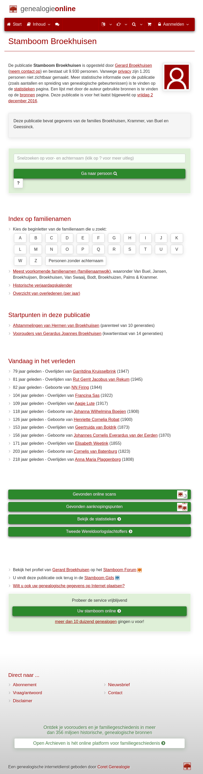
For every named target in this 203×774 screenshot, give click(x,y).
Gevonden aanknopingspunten (126, 507)
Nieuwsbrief (119, 685)
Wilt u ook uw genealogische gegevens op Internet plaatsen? (69, 586)
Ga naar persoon (99, 173)
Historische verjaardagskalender (42, 285)
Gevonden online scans (130, 494)
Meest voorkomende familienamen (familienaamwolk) (62, 271)
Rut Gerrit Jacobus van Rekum (101, 379)
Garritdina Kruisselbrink (94, 371)
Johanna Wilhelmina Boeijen (100, 411)
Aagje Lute (85, 403)
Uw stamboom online (99, 611)
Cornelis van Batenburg (95, 451)
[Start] (48, 10)
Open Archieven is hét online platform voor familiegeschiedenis (99, 743)
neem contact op (25, 71)
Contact (115, 693)
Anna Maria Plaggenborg (98, 459)
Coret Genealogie (113, 767)
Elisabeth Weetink (91, 443)
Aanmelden (172, 24)
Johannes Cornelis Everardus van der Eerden (116, 435)
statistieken (24, 89)
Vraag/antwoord (27, 693)
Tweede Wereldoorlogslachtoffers (99, 531)
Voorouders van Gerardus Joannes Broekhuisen (57, 333)
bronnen (27, 95)
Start (14, 24)
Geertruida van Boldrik (95, 427)
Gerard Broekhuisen (133, 65)
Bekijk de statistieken (99, 519)
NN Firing (80, 387)
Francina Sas (87, 395)
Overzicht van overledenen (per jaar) (46, 293)
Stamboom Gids (99, 578)
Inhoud (38, 24)
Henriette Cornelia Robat (96, 419)
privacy (124, 71)
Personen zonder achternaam (76, 261)
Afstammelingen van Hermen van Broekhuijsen (56, 325)
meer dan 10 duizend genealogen (86, 621)
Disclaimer (22, 701)
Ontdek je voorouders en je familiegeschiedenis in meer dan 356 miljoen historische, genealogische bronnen (100, 730)
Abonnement (25, 685)
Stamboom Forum (119, 570)
